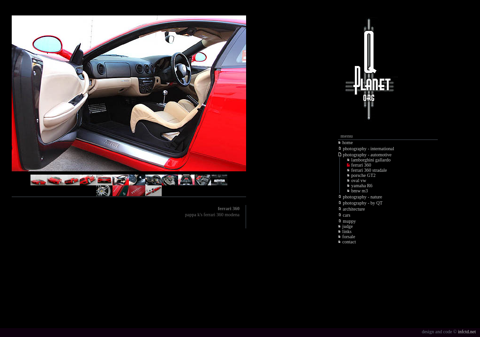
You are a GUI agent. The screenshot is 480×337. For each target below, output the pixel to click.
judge (345, 226)
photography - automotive (364, 154)
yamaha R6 (359, 185)
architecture (351, 209)
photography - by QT (360, 202)
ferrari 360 (359, 165)
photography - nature (360, 196)
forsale (346, 236)
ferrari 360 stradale (367, 170)
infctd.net (467, 331)
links (344, 231)
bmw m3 (357, 190)
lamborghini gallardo (368, 159)
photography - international (366, 148)
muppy (347, 221)
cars (344, 215)
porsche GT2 (361, 175)
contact (347, 241)
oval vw (356, 180)
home (345, 142)
